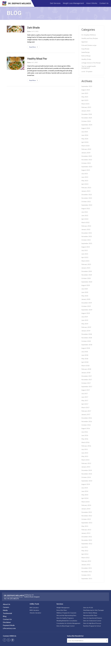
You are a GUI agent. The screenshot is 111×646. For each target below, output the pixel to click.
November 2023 (86, 159)
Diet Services (55, 3)
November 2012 (86, 540)
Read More (33, 47)
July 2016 (84, 432)
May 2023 (84, 180)
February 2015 (86, 463)
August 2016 (85, 428)
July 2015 (84, 449)
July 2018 (84, 351)
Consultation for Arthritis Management (68, 623)
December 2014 (86, 470)
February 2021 (86, 264)
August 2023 (85, 170)
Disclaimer (7, 622)
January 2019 (85, 331)
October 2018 (86, 341)
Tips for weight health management (88, 67)
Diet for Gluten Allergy (90, 613)
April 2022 (84, 219)
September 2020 (86, 282)
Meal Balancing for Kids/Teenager (93, 610)
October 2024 (86, 121)
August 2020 (85, 285)
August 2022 (85, 208)
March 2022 (85, 222)
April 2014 (84, 498)
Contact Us (104, 3)
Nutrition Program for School (92, 626)
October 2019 (86, 306)
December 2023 (86, 156)
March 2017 (85, 407)
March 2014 (85, 502)
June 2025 (84, 93)
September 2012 (86, 543)
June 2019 (84, 320)
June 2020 (84, 292)
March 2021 (85, 261)
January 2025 (85, 111)
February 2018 (86, 369)
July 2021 (84, 250)
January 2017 (85, 414)
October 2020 (86, 278)
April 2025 (84, 100)
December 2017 (86, 376)
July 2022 (84, 212)
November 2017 (86, 379)
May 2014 (84, 495)
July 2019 (84, 317)
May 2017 (84, 400)
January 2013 (85, 533)
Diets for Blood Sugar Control (65, 626)
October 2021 (86, 240)
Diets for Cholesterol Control (92, 620)
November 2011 (86, 571)
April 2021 (84, 257)
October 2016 (86, 425)
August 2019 (85, 313)
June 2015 (84, 453)
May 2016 (84, 439)
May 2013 (84, 526)
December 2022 (86, 194)
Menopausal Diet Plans (90, 615)
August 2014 (85, 484)
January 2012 (85, 564)
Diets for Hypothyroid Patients (92, 618)
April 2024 (84, 142)
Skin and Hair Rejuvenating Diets (66, 615)
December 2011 (86, 568)
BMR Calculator (34, 610)
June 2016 (84, 435)
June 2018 (84, 355)
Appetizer (84, 42)
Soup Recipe (85, 49)
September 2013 (86, 523)
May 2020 (84, 296)
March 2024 (85, 146)
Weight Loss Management (73, 3)
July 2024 (84, 132)
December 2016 (86, 418)
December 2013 (86, 512)
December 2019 (86, 303)
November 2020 (86, 275)
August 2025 (85, 90)
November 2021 (86, 236)
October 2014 (86, 477)
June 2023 (84, 177)
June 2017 (84, 397)
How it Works (91, 3)
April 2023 (84, 184)
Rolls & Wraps (86, 56)
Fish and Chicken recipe (88, 45)
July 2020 (84, 289)
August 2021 (85, 247)
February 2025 (86, 107)
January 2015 (85, 467)
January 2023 (85, 191)
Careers (6, 607)
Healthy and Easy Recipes (89, 38)
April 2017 (84, 404)
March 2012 (85, 557)
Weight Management (63, 607)
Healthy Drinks (86, 59)
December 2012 (86, 536)
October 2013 (86, 519)
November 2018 (86, 338)
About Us (6, 604)
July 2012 (84, 547)
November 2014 (86, 474)
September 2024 (86, 125)
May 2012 (84, 550)
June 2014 (84, 491)
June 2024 (84, 135)
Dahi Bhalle (33, 27)
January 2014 (85, 509)
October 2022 (86, 201)
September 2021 (86, 243)
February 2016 (86, 446)
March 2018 (85, 365)
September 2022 (86, 205)
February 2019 (86, 327)
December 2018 (86, 334)
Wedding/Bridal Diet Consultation (67, 620)
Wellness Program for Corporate (66, 613)
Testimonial (7, 613)
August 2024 (85, 128)
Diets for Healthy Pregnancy (65, 618)
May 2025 (84, 97)
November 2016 (86, 421)
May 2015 (84, 456)
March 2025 (85, 104)
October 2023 (86, 163)
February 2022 (86, 226)
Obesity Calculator (35, 613)
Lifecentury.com (9, 628)
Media (5, 610)
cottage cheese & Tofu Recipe (91, 63)
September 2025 (86, 86)
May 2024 (84, 139)
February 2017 (86, 411)
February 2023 (86, 187)
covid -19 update (86, 71)
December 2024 (86, 114)
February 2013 (86, 530)
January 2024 (85, 153)
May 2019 (84, 324)
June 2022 (84, 215)
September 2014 (86, 481)
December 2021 (86, 233)
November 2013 (86, 516)
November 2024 (86, 118)
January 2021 (85, 268)
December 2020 (86, 271)
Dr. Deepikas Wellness (88, 35)
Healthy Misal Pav (37, 58)
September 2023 (86, 166)
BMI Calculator (34, 607)
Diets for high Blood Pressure (92, 623)
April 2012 (84, 554)
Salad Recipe (85, 52)
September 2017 (86, 386)
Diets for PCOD (88, 607)
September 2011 (86, 578)
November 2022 (86, 198)
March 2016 (85, 442)
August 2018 (85, 348)
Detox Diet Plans (62, 610)
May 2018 (84, 358)
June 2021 (84, 254)
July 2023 (84, 173)
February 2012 (86, 561)
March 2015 (85, 460)
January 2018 (85, 372)
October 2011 (86, 575)
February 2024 (86, 149)
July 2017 (84, 393)
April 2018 (84, 362)
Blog (4, 616)
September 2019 (86, 310)
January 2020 (85, 299)
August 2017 (85, 390)
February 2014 (86, 505)
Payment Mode (9, 625)
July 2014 (84, 488)
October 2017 (86, 383)
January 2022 (85, 229)
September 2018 (86, 344)
